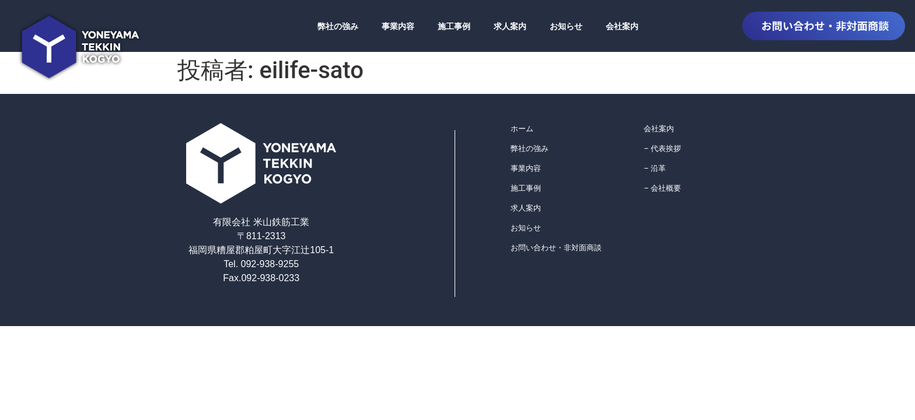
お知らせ (566, 26)
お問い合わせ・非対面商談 (556, 247)
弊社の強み (337, 26)
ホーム (522, 128)
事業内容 (398, 26)
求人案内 (510, 26)
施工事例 (454, 26)
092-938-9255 (268, 264)
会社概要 (666, 188)
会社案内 (622, 26)
